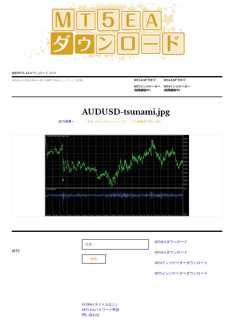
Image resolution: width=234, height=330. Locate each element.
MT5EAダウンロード (171, 252)
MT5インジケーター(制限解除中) (147, 88)
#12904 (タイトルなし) (99, 304)
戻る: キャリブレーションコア (106, 121)
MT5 (16, 251)
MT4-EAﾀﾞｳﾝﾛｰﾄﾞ (175, 80)
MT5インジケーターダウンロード (181, 273)
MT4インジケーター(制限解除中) (177, 88)
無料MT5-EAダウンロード (30, 73)
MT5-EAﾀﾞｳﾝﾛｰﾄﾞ (145, 80)
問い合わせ (90, 315)
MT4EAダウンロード (171, 242)
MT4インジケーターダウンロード (181, 263)
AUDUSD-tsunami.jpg (126, 112)
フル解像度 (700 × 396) (146, 121)
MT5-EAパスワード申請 (100, 310)
